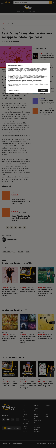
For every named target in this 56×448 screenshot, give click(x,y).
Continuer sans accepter (44, 65)
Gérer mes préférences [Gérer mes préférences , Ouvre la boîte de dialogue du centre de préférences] (14, 90)
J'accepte (43, 90)
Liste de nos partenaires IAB (14, 86)
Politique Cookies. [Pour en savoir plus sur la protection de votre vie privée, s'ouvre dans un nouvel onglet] (18, 78)
